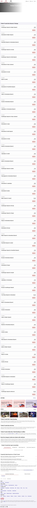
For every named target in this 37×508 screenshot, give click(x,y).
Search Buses (18, 20)
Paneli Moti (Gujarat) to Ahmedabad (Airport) (10, 42)
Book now (33, 30)
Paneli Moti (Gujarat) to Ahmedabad (8, 376)
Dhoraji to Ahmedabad (5, 369)
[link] (7, 404)
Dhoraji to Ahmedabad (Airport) (7, 257)
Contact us (6, 485)
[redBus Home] (2, 1)
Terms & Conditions (3, 490)
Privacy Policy (9, 490)
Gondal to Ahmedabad (5, 309)
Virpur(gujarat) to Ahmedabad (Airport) (9, 175)
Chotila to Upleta (4, 332)
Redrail (5, 493)
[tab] (7, 447)
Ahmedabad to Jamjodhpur (6, 183)
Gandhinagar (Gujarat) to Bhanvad (7, 391)
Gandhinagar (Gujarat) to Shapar (7, 213)
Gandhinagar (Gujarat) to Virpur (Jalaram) (9, 116)
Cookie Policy (14, 490)
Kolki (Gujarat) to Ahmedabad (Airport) (8, 339)
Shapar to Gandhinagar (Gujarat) (7, 384)
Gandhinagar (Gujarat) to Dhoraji (7, 205)
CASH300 (29, 406)
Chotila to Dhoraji (4, 361)
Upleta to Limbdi (4, 79)
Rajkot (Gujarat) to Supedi (6, 198)
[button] (9, 11)
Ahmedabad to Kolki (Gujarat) (7, 131)
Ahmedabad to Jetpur (5, 123)
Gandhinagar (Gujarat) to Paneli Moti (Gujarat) (10, 250)
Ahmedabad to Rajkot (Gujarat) (7, 34)
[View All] (34, 409)
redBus (17, 433)
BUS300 (16, 406)
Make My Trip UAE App (16, 493)
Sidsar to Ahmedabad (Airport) (7, 302)
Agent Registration (11, 485)
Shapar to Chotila (4, 354)
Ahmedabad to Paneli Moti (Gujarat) (8, 86)
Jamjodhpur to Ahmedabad (6, 280)
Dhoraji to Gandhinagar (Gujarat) (7, 287)
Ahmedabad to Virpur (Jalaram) (7, 64)
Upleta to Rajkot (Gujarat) (6, 346)
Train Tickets (7, 482)
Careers (16, 485)
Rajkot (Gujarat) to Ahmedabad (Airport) (9, 235)
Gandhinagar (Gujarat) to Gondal (7, 49)
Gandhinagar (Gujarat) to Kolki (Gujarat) (9, 57)
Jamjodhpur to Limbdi (5, 153)
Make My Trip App (9, 493)
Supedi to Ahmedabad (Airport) (7, 146)
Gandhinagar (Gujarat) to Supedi (7, 272)
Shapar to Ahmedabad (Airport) (7, 220)
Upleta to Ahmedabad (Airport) (7, 161)
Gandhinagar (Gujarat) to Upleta (7, 168)
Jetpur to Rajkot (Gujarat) (6, 317)
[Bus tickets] (6, 1)
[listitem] (2, 400)
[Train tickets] (11, 1)
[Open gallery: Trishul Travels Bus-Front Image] (5, 414)
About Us (2, 485)
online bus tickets (11, 433)
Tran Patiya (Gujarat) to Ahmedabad (8, 294)
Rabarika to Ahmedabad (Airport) (7, 324)
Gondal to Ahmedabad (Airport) (7, 101)
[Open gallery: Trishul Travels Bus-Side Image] (23, 414)
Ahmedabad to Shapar (5, 265)
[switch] (34, 17)
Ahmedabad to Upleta (5, 190)
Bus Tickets (2, 482)
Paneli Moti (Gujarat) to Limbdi (7, 242)
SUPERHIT (4, 406)
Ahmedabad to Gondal (5, 71)
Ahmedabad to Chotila (5, 138)
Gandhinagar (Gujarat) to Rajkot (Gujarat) (9, 27)
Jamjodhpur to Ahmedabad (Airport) (8, 109)
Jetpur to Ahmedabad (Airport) (7, 94)
